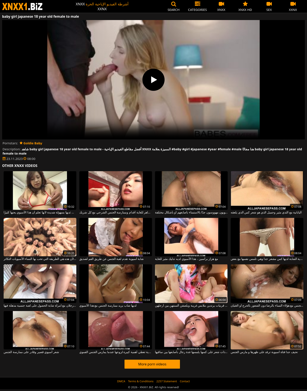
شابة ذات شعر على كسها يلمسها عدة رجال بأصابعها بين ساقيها (191, 352)
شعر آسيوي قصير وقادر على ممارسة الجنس (31, 352)
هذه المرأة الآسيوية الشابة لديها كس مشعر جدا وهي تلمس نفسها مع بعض (267, 259)
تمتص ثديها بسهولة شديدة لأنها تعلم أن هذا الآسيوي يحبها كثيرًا (40, 212)
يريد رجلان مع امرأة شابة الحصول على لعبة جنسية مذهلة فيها (40, 305)
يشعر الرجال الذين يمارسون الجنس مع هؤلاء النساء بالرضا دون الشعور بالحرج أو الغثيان (267, 305)
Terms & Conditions (141, 381)
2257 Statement (166, 381)
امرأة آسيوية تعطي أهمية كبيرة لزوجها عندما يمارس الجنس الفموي (115, 352)
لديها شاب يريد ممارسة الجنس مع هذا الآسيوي (107, 305)
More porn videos (152, 364)
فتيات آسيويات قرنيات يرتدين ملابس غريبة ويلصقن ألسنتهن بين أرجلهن (191, 305)
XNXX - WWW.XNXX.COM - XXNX (22, 6)
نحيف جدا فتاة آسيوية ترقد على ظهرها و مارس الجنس (264, 352)
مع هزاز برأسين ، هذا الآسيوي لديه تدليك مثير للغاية (186, 259)
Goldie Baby (31, 143)
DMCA (121, 381)
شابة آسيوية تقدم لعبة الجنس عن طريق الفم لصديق (111, 259)
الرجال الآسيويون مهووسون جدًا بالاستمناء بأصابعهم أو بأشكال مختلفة (191, 212)
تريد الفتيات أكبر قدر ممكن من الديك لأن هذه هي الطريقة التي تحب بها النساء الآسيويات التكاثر (40, 259)
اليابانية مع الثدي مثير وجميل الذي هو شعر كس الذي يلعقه (266, 212)
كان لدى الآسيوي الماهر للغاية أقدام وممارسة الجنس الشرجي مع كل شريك (115, 212)
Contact (185, 381)
